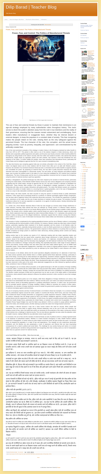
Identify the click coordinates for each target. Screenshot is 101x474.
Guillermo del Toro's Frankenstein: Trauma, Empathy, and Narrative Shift (91, 151)
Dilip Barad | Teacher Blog (31, 7)
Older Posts (73, 457)
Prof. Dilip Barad (83, 35)
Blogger (58, 467)
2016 (83, 188)
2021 (83, 180)
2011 (83, 197)
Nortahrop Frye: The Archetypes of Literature (91, 109)
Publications (44, 19)
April (84, 165)
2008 (83, 202)
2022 (83, 178)
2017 (83, 187)
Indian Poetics (90, 139)
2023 (83, 176)
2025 (83, 173)
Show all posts (48, 24)
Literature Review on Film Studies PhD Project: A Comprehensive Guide (88, 120)
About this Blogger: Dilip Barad (17, 19)
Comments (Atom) (14, 459)
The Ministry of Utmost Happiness (91, 87)
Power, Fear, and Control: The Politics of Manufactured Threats (28, 29)
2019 (83, 183)
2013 (83, 194)
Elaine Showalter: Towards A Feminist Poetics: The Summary (91, 52)
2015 (83, 190)
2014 (83, 192)
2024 (83, 175)
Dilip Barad (82, 42)
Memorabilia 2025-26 (87, 167)
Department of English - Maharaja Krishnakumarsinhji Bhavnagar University (87, 26)
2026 (83, 164)
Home (6, 19)
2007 (83, 204)
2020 (83, 182)
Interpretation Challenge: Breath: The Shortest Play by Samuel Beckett (91, 64)
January (84, 171)
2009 (83, 200)
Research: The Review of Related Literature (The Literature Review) (91, 76)
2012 (83, 195)
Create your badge (84, 45)
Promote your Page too (85, 30)
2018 (83, 185)
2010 (83, 199)
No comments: (20, 452)
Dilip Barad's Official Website (32, 19)
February (85, 169)
